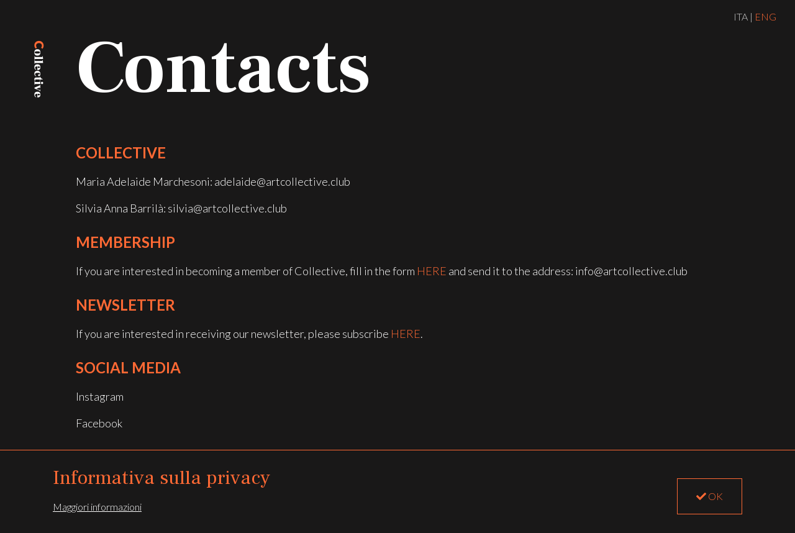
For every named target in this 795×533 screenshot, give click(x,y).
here (432, 271)
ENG (765, 16)
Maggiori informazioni (97, 506)
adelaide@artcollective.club (282, 181)
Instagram (100, 396)
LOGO (39, 69)
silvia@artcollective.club (227, 208)
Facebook (99, 423)
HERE (405, 333)
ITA (741, 16)
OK (709, 496)
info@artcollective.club (631, 271)
